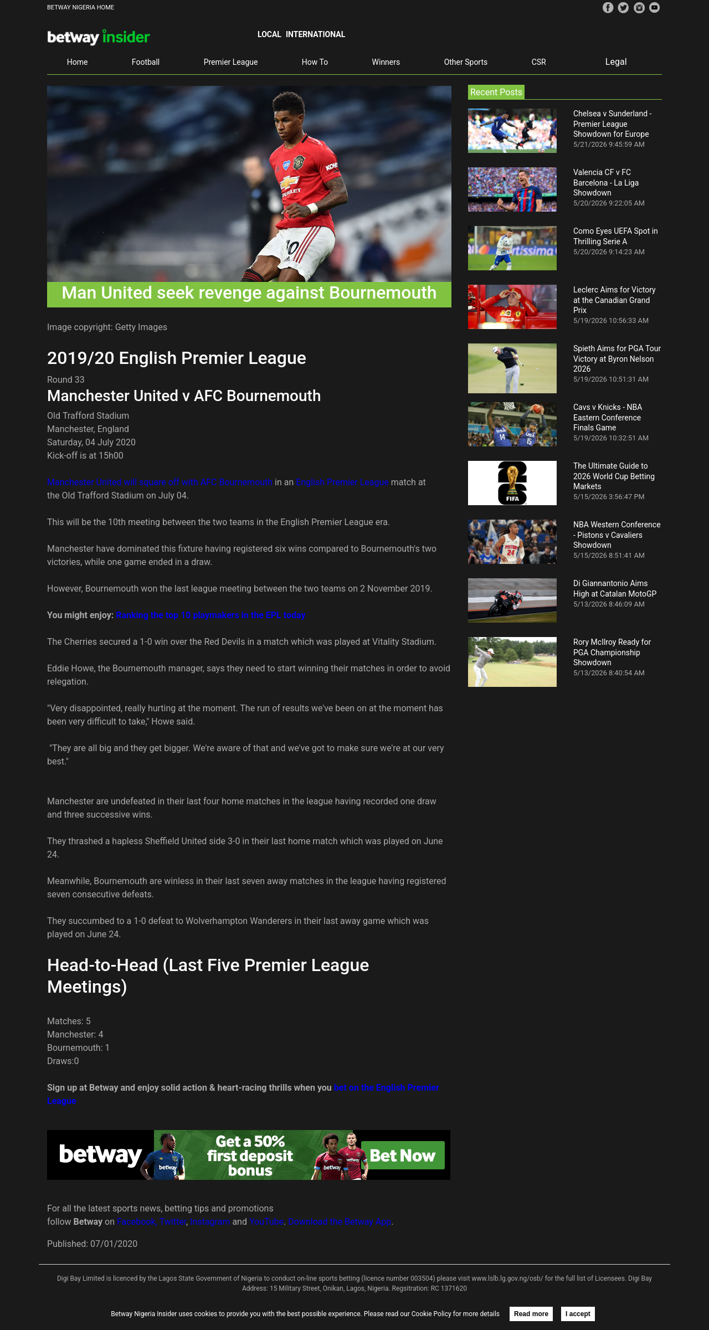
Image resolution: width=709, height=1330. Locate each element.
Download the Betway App (339, 1221)
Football (146, 62)
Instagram (210, 1221)
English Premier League (342, 482)
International (315, 34)
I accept (578, 1314)
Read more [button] (531, 1314)
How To (315, 62)
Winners (386, 62)
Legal (616, 62)
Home (77, 62)
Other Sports (466, 62)
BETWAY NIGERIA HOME (80, 7)
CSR (539, 62)
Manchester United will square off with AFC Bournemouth (160, 482)
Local (269, 34)
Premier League (231, 62)
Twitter (173, 1221)
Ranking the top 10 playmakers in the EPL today (210, 615)
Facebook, (137, 1221)
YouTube (266, 1221)
